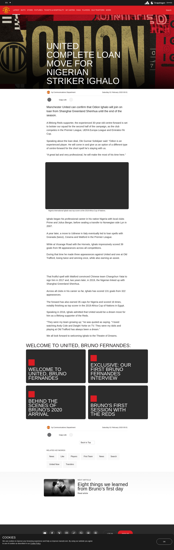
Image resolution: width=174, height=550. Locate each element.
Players (74, 456)
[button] (6, 2)
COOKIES (9, 537)
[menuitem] (16, 10)
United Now (54, 464)
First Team (88, 456)
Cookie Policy (35, 543)
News (51, 456)
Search (114, 456)
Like (62, 456)
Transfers (70, 464)
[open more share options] (71, 100)
